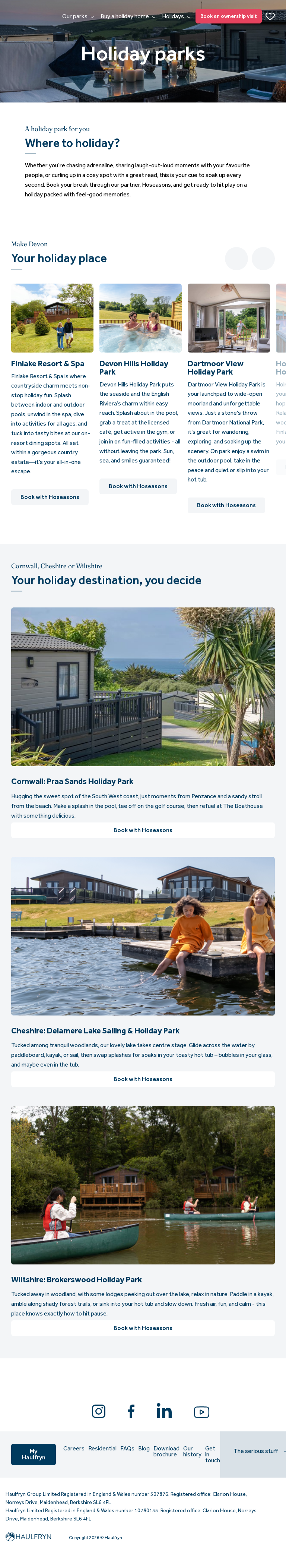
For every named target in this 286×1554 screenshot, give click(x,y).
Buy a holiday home (128, 16)
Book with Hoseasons (49, 496)
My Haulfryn (33, 1454)
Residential (102, 1449)
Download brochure (166, 1451)
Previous (236, 258)
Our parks (78, 16)
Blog (144, 1449)
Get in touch (212, 1454)
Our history (192, 1451)
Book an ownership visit (228, 16)
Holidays (176, 16)
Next (263, 258)
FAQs (127, 1449)
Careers (74, 1449)
